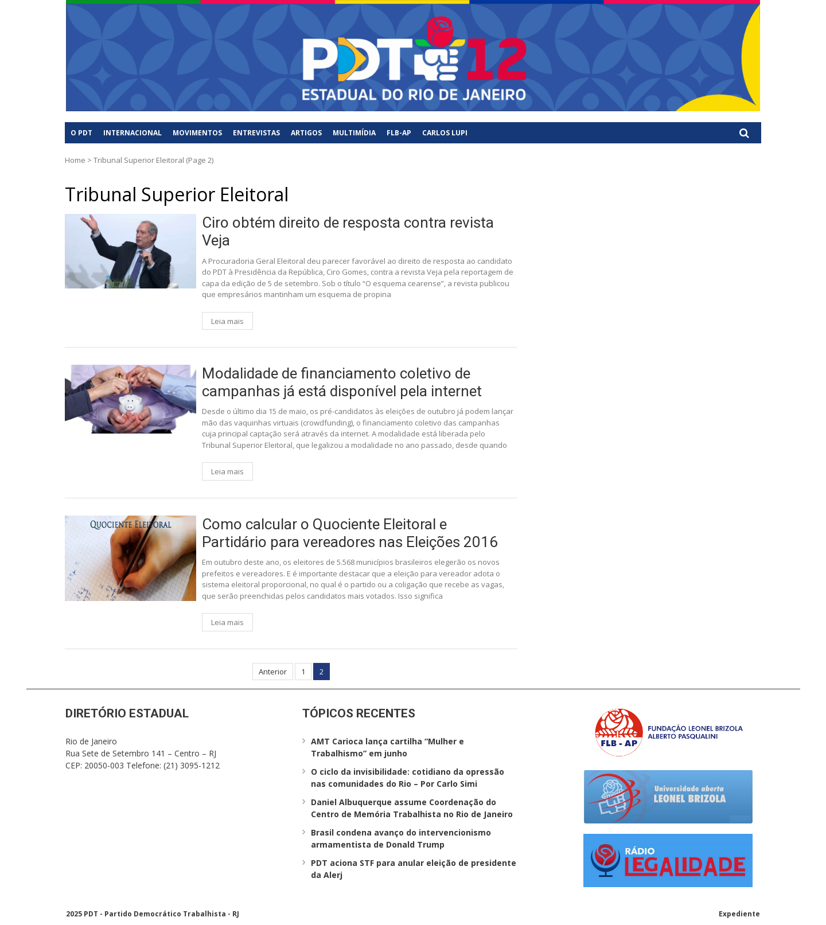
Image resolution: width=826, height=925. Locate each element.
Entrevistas (256, 133)
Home (75, 160)
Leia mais (227, 321)
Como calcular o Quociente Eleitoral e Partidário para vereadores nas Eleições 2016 (350, 533)
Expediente (739, 914)
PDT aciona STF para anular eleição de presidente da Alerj (413, 868)
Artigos (306, 133)
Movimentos (197, 133)
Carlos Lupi (444, 133)
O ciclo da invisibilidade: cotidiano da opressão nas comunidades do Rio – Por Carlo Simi (407, 777)
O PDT (81, 133)
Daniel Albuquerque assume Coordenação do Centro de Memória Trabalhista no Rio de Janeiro (412, 808)
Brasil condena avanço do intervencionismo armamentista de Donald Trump (401, 838)
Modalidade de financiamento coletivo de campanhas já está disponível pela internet (342, 382)
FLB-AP (399, 133)
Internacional (132, 133)
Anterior (273, 671)
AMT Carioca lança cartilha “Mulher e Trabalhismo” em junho (387, 747)
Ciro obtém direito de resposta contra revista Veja (348, 231)
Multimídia (354, 133)
